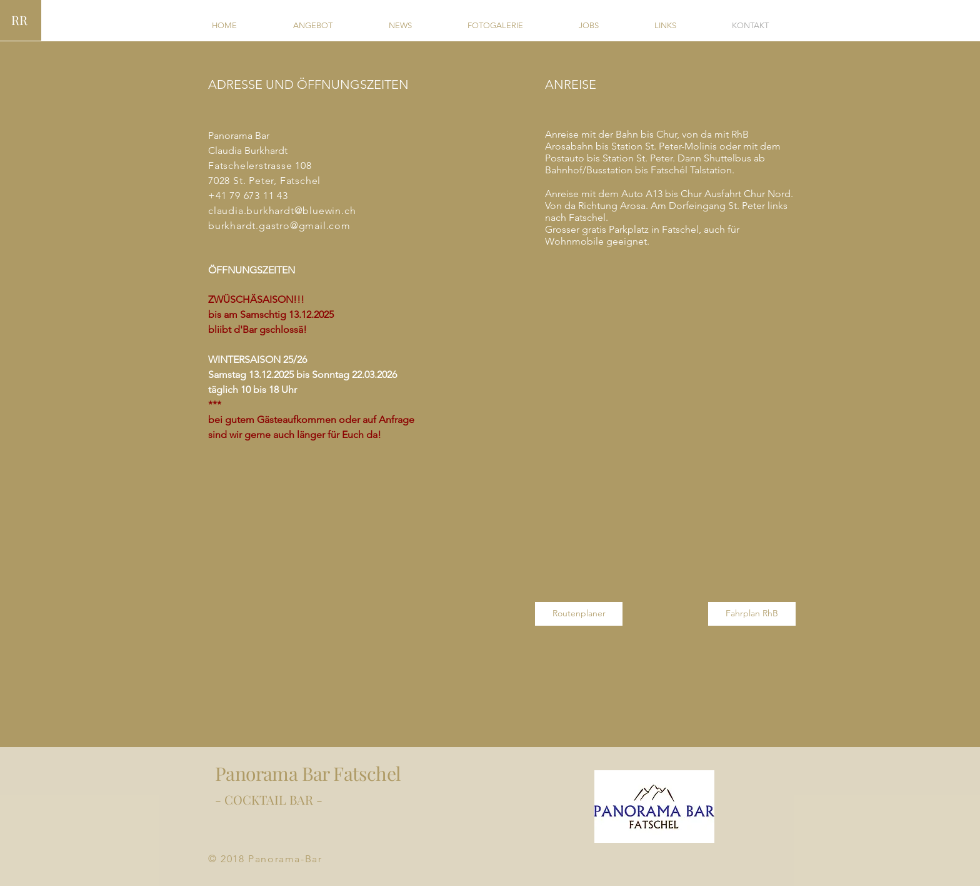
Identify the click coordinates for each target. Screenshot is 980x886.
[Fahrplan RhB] (752, 613)
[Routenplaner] (578, 613)
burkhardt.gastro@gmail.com (279, 226)
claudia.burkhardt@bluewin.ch (282, 210)
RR (19, 19)
